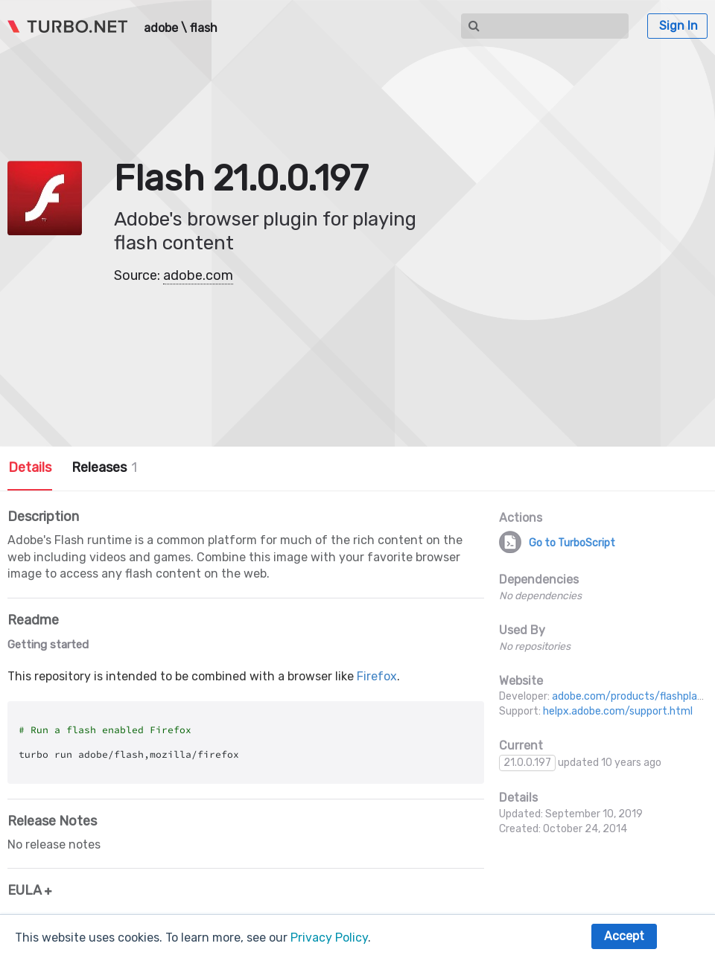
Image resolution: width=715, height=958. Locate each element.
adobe (161, 28)
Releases (104, 467)
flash (203, 28)
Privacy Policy (329, 937)
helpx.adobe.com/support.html (618, 711)
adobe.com (198, 275)
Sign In (678, 26)
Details (29, 467)
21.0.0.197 (527, 762)
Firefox (377, 676)
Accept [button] (624, 936)
